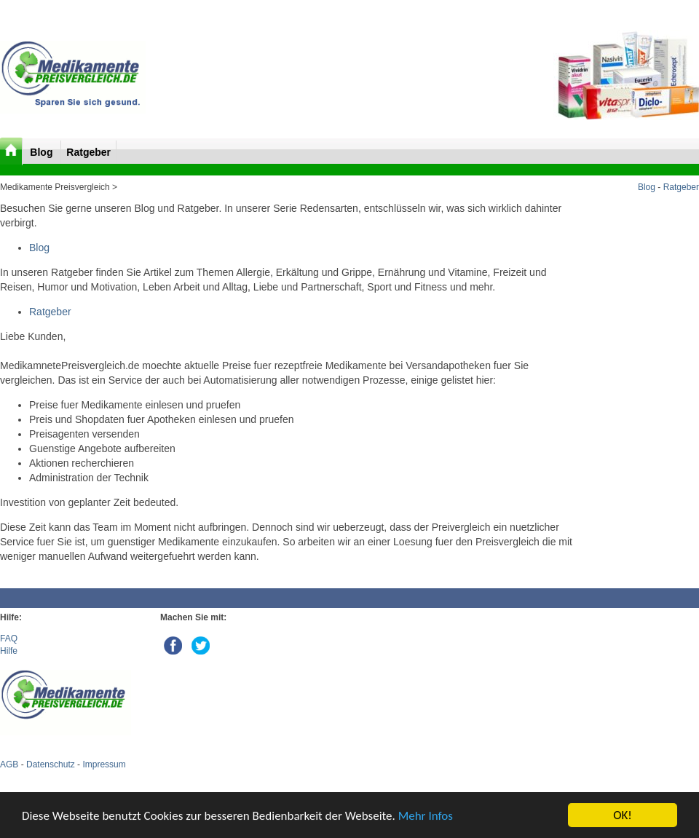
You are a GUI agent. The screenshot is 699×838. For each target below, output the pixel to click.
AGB (9, 764)
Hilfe (8, 651)
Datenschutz (50, 764)
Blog (42, 152)
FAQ (8, 638)
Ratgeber (88, 152)
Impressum (103, 764)
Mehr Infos (425, 815)
